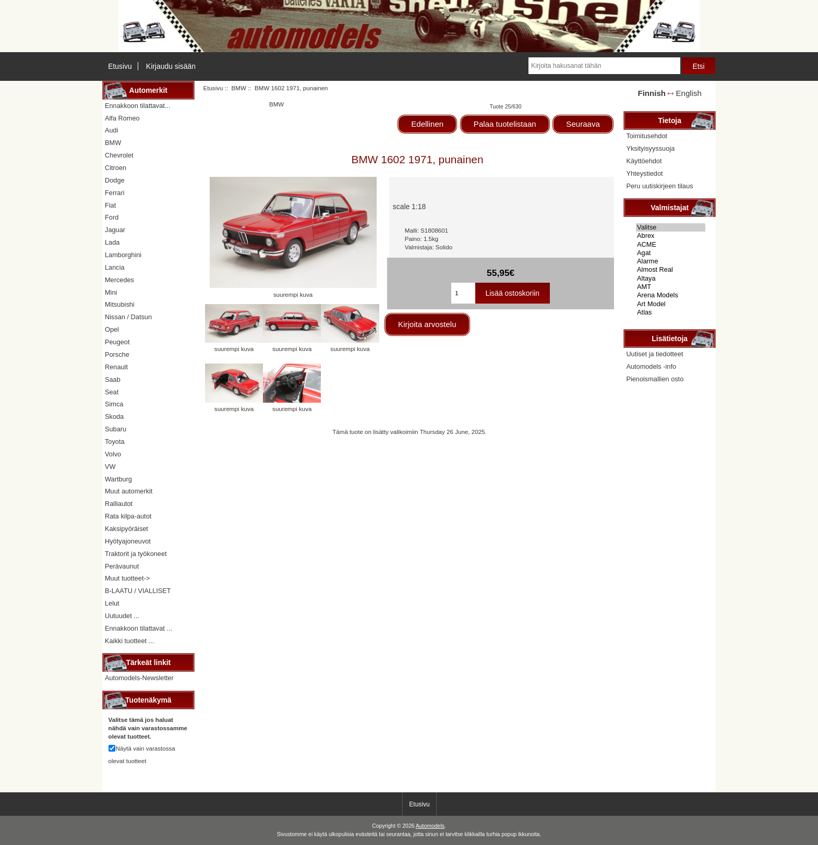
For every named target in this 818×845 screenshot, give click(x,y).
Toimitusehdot (646, 136)
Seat (111, 392)
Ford (111, 217)
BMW (239, 87)
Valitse (670, 227)
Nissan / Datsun (128, 317)
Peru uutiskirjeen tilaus (659, 186)
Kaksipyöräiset (126, 529)
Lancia (115, 267)
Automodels (430, 826)
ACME (670, 244)
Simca (114, 404)
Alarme (670, 261)
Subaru (115, 429)
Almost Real (670, 269)
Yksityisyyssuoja (650, 148)
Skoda (114, 416)
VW (110, 466)
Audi (111, 130)
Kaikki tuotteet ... (129, 641)
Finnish (651, 93)
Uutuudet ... (122, 616)
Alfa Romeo (122, 118)
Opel (112, 329)
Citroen (115, 168)
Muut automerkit (128, 491)
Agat (670, 253)
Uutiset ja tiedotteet (654, 354)
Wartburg (118, 479)
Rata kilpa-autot (128, 516)
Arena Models (670, 295)
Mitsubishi (120, 304)
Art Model (670, 304)
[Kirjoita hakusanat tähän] (604, 65)
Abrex (670, 236)
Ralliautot (119, 504)
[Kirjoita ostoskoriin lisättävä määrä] (463, 293)
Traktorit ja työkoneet (136, 554)
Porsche (117, 354)
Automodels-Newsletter (139, 678)
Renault (116, 367)
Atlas (670, 312)
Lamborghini (123, 255)
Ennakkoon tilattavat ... (138, 628)
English (689, 93)
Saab (113, 379)
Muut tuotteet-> (127, 578)
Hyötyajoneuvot (128, 541)
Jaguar (115, 230)
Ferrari (115, 193)
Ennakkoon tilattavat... (137, 106)
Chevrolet (119, 155)
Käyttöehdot (643, 161)
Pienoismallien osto (654, 379)
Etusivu (120, 66)
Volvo (113, 454)
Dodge (115, 180)
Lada (112, 242)
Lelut (112, 603)
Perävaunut (122, 566)
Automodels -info (651, 366)
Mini (111, 292)
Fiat (110, 205)
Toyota (115, 441)
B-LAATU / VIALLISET (138, 591)
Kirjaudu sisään (171, 66)
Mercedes (119, 280)
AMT (670, 287)
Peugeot (117, 342)
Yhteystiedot (644, 173)
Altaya (670, 278)
